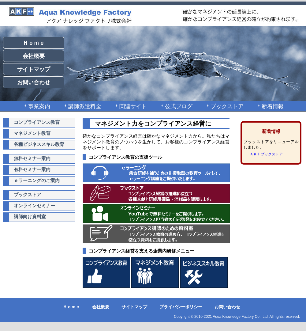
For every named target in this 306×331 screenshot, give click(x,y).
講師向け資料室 (30, 216)
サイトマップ (33, 69)
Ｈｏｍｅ (34, 43)
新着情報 (273, 106)
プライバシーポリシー (180, 306)
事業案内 (39, 106)
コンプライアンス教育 (37, 122)
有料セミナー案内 (32, 169)
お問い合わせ (33, 82)
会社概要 (34, 56)
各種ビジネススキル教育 (39, 144)
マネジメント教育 (32, 133)
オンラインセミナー (34, 205)
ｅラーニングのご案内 (37, 180)
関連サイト (133, 106)
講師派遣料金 (84, 106)
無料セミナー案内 (32, 158)
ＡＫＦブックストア (266, 154)
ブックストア (227, 106)
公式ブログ (178, 106)
